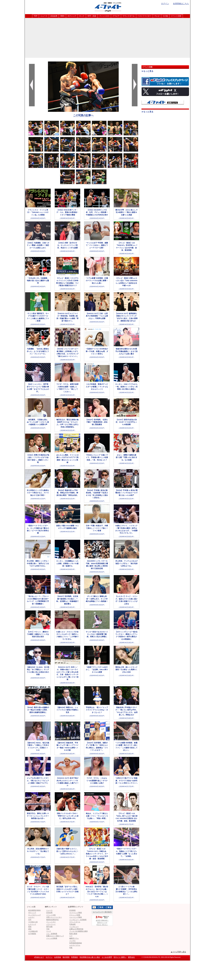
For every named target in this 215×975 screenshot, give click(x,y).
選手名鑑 (49, 926)
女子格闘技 (32, 933)
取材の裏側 (73, 933)
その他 (165, 16)
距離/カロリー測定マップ (55, 936)
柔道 (29, 926)
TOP (35, 16)
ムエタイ (31, 917)
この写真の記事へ (83, 115)
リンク (48, 931)
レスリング (32, 924)
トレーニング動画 (75, 917)
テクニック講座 (74, 915)
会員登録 (57, 957)
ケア (70, 936)
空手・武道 (92, 16)
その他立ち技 (33, 922)
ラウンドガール (129, 16)
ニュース (43, 16)
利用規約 (74, 957)
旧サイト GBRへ (120, 957)
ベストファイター (144, 16)
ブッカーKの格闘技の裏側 (78, 931)
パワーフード (51, 924)
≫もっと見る (147, 71)
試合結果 (53, 16)
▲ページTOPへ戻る (178, 952)
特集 (70, 947)
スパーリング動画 (75, 912)
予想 (47, 929)
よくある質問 (107, 957)
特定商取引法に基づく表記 (90, 957)
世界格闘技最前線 (75, 943)
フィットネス (104, 16)
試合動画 (72, 910)
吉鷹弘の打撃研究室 (76, 929)
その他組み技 (33, 931)
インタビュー (74, 926)
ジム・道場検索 (51, 933)
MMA (62, 16)
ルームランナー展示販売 (102, 912)
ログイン (165, 3)
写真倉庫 (72, 924)
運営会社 (131, 957)
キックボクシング (34, 915)
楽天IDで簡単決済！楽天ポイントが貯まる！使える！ (102, 920)
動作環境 (66, 957)
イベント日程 (176, 16)
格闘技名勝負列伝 (52, 919)
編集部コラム (74, 938)
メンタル (72, 940)
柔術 (29, 929)
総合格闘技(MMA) (34, 910)
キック (81, 16)
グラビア (116, 16)
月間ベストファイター (54, 917)
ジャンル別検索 (51, 938)
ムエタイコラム (74, 945)
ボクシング (72, 16)
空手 (29, 919)
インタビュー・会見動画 (77, 919)
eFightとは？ (39, 957)
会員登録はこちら (181, 3)
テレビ (157, 16)
